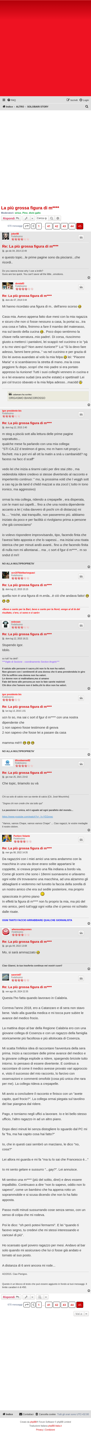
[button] (27, 226)
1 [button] (38, 226)
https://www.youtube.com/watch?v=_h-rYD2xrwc (27, 816)
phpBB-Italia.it (55, 1426)
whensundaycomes (21, 929)
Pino (25, 213)
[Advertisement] (45, 49)
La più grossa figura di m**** (30, 207)
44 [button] (72, 226)
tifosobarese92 (22, 760)
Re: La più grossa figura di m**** (30, 246)
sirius (18, 213)
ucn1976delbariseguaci (23, 573)
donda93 (19, 283)
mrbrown (15, 622)
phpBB (33, 1422)
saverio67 (16, 975)
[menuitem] (11, 100)
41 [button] (48, 226)
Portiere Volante (22, 836)
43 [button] (64, 226)
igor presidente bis (11, 411)
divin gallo (35, 213)
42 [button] (56, 226)
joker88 (15, 234)
